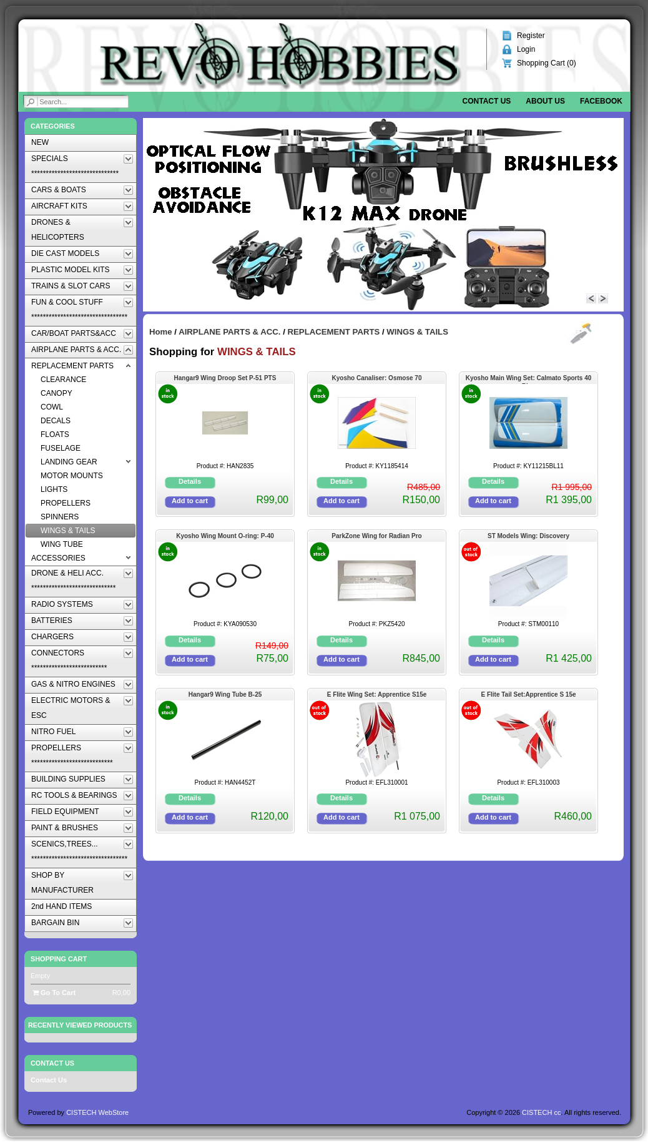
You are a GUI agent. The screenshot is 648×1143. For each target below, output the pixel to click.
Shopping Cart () (546, 63)
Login (526, 49)
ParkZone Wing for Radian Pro (376, 535)
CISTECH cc (541, 1112)
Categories (53, 126)
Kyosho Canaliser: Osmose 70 (377, 378)
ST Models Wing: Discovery (528, 535)
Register (531, 35)
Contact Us (49, 1080)
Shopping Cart (59, 959)
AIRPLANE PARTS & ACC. (229, 331)
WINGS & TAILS (417, 331)
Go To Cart (54, 992)
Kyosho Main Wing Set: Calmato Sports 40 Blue (529, 379)
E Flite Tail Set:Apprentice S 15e (528, 694)
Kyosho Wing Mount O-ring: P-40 (225, 535)
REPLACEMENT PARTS (334, 331)
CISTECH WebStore (97, 1112)
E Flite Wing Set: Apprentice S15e (377, 694)
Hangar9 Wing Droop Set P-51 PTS (225, 378)
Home (160, 331)
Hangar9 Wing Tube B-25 (225, 694)
